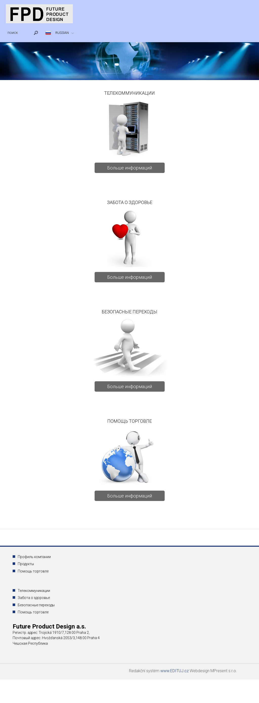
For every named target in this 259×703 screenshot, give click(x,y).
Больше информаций (129, 167)
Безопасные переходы (36, 605)
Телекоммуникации (34, 591)
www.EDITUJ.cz (175, 670)
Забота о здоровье (34, 598)
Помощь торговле (33, 571)
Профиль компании (34, 557)
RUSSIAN (62, 33)
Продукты (26, 564)
